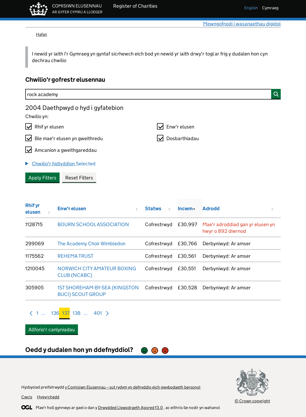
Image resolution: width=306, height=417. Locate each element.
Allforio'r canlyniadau (51, 329)
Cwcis (26, 396)
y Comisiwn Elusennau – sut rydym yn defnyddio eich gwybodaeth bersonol (132, 387)
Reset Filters (79, 178)
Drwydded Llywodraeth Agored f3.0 (130, 407)
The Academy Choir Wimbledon (91, 243)
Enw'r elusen (180, 127)
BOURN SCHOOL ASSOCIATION (93, 224)
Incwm (185, 208)
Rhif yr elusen (49, 127)
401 (98, 314)
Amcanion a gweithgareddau (66, 150)
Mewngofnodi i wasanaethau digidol (242, 24)
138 (77, 314)
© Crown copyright (252, 400)
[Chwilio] (153, 94)
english (251, 7)
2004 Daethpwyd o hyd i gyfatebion (74, 107)
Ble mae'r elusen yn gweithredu (69, 138)
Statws (153, 208)
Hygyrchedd (48, 396)
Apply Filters (42, 178)
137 (66, 314)
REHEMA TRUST (75, 256)
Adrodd (211, 208)
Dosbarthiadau (182, 138)
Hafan (41, 34)
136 (55, 314)
